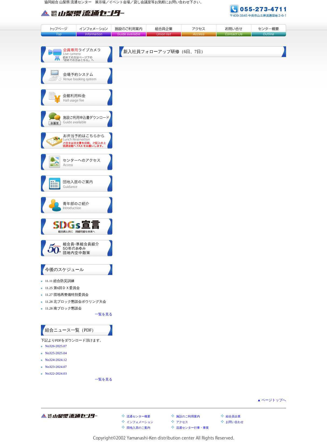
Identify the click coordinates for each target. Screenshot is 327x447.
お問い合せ (233, 30)
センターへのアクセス (76, 162)
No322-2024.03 (56, 373)
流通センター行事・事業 (192, 427)
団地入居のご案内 (76, 183)
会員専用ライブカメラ (76, 54)
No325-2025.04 (56, 353)
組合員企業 (163, 30)
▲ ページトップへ (271, 400)
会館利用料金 (76, 97)
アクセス (198, 30)
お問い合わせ (234, 422)
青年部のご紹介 (76, 205)
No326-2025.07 (56, 346)
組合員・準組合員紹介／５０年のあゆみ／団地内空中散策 (76, 248)
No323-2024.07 (56, 367)
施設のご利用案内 (128, 30)
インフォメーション (93, 30)
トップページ (58, 30)
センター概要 (268, 30)
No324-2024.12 (56, 360)
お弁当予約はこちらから (76, 140)
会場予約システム (76, 76)
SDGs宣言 (76, 227)
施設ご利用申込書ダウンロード (76, 119)
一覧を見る (103, 314)
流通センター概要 (138, 416)
